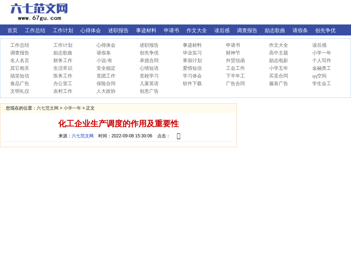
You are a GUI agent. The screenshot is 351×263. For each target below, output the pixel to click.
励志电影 (278, 60)
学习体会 (192, 76)
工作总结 (19, 45)
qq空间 (319, 76)
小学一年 (321, 53)
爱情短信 (192, 68)
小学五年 (278, 68)
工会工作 (235, 68)
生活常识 (62, 68)
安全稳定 (106, 68)
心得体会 (106, 45)
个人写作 (321, 60)
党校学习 (149, 76)
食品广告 (19, 83)
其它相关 (19, 68)
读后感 (319, 45)
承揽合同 (149, 60)
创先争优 (149, 53)
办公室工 (62, 83)
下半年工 (235, 76)
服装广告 (278, 83)
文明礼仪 (19, 91)
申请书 (233, 45)
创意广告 (149, 91)
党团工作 (106, 76)
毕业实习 (192, 53)
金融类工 (321, 68)
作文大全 (278, 45)
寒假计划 (192, 60)
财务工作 (62, 60)
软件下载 (192, 83)
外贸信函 (235, 60)
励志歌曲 (62, 53)
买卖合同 (278, 76)
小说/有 (104, 60)
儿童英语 (149, 83)
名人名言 (19, 60)
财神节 (233, 53)
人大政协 (106, 91)
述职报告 (149, 45)
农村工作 (62, 91)
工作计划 (62, 45)
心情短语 (149, 68)
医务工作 (62, 76)
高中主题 (278, 53)
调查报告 (19, 53)
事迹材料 (192, 45)
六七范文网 (47, 108)
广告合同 (235, 83)
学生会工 (321, 83)
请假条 (104, 53)
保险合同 (106, 83)
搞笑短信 (19, 76)
